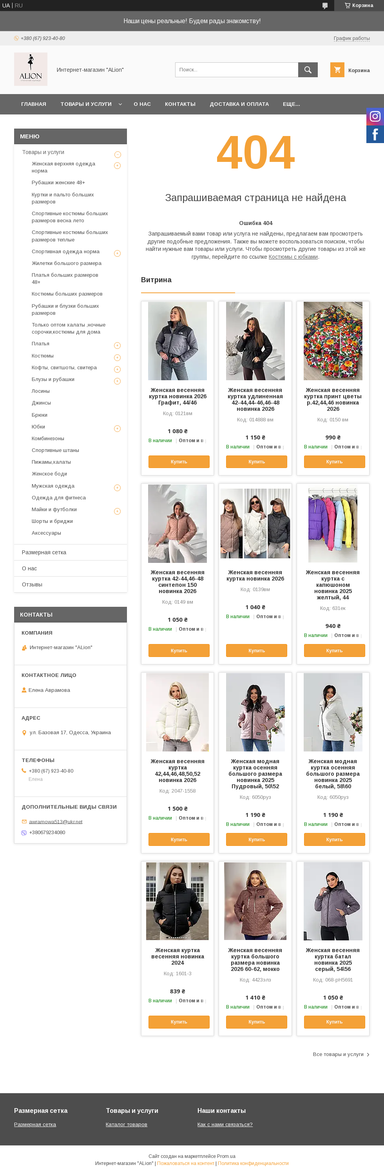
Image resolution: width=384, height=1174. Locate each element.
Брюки (39, 415)
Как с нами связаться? (225, 1124)
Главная (33, 104)
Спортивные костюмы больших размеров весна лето (70, 216)
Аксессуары (46, 533)
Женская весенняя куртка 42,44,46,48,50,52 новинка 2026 (178, 770)
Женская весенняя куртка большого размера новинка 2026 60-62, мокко (255, 959)
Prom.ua (226, 1156)
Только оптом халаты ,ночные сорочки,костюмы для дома (68, 328)
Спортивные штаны (55, 450)
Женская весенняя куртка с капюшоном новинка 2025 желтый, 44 (333, 585)
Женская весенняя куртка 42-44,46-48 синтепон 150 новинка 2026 (178, 581)
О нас (142, 104)
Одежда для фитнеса (59, 498)
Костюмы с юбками (293, 257)
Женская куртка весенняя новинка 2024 (177, 956)
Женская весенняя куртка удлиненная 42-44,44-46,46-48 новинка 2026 (255, 399)
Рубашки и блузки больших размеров (65, 309)
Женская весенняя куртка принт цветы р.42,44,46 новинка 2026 (333, 399)
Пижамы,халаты (51, 462)
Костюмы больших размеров (67, 294)
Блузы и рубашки (53, 379)
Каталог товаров (126, 1124)
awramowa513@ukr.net (55, 821)
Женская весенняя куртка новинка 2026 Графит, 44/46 (177, 396)
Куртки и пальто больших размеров (63, 198)
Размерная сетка (44, 552)
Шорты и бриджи (52, 521)
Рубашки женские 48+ (58, 182)
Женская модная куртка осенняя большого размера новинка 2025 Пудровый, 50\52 (255, 773)
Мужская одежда (53, 486)
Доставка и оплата (239, 104)
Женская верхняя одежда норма (63, 167)
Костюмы (43, 356)
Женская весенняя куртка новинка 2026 (255, 575)
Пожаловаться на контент (185, 1163)
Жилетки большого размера (66, 263)
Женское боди (49, 474)
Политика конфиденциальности (253, 1163)
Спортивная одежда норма (66, 251)
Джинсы (41, 403)
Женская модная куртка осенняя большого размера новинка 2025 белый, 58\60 (333, 773)
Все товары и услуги (338, 1054)
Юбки (38, 427)
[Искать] (308, 69)
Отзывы (32, 584)
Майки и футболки (54, 509)
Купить (179, 462)
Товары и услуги (86, 104)
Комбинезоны (48, 438)
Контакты (180, 104)
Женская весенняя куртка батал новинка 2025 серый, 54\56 (333, 959)
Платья (40, 344)
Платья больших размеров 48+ (65, 278)
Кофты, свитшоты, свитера (64, 367)
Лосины (41, 391)
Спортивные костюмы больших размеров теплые (70, 235)
